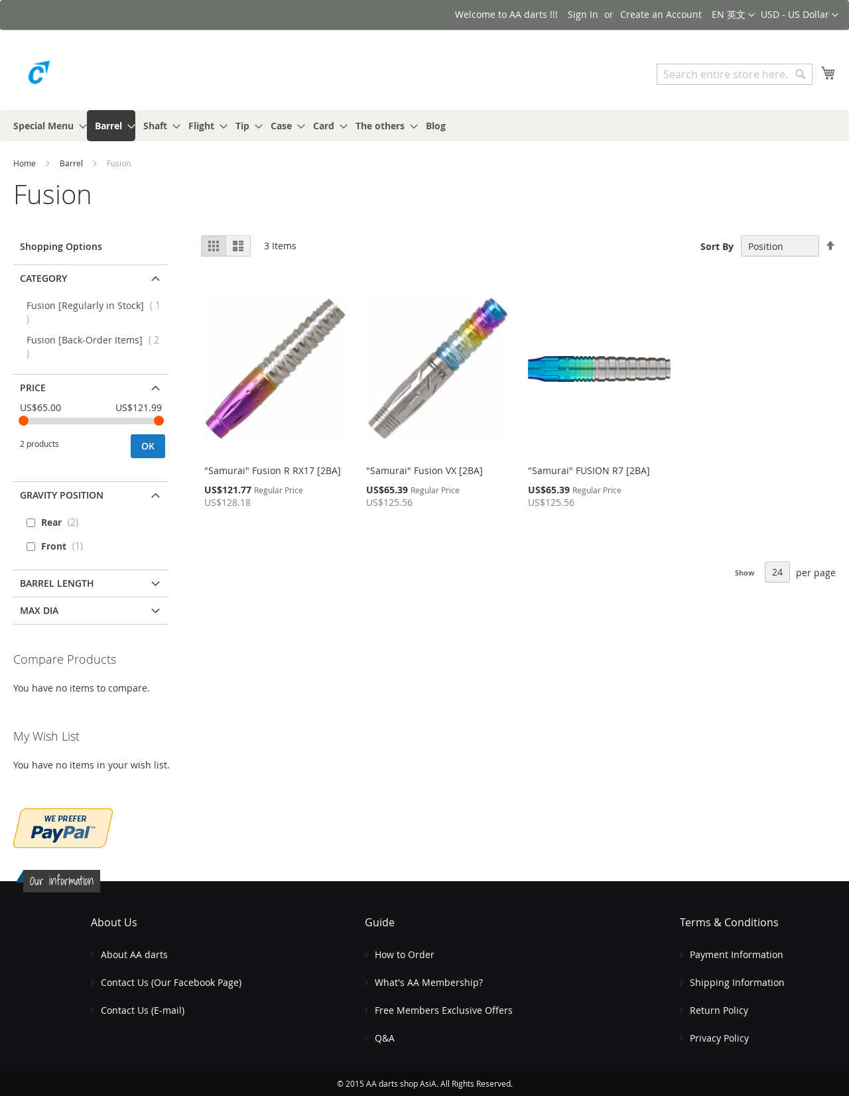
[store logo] (69, 75)
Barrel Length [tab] (57, 583)
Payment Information (736, 954)
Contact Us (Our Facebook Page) (171, 982)
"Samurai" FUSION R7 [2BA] (589, 470)
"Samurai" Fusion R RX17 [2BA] (272, 470)
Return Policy (719, 1010)
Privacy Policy (719, 1038)
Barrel (72, 163)
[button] (799, 15)
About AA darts (134, 954)
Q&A (385, 1038)
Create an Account (661, 14)
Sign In (583, 14)
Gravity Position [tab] (61, 495)
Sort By (717, 246)
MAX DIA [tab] (39, 610)
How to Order (404, 954)
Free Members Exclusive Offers (444, 1010)
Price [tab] (33, 387)
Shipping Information (737, 982)
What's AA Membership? (429, 982)
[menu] (424, 125)
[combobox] (735, 74)
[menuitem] (46, 125)
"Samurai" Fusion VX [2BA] (424, 470)
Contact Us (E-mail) (142, 1010)
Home (25, 163)
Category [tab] (43, 278)
